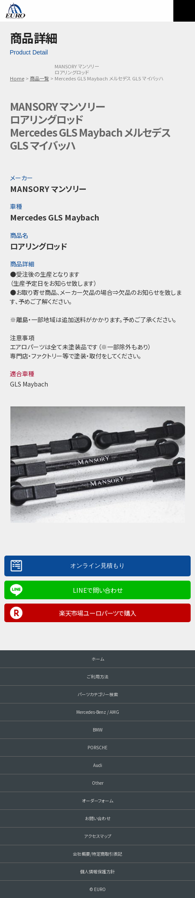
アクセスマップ (97, 836)
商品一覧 (39, 78)
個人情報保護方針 (97, 871)
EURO (15, 11)
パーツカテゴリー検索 (98, 694)
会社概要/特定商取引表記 (97, 853)
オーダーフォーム (97, 800)
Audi (97, 765)
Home (17, 78)
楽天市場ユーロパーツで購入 (97, 612)
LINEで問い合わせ (97, 589)
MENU (184, 11)
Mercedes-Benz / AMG (97, 712)
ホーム (97, 658)
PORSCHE (97, 747)
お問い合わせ (97, 818)
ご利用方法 (97, 676)
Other (98, 783)
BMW (98, 729)
